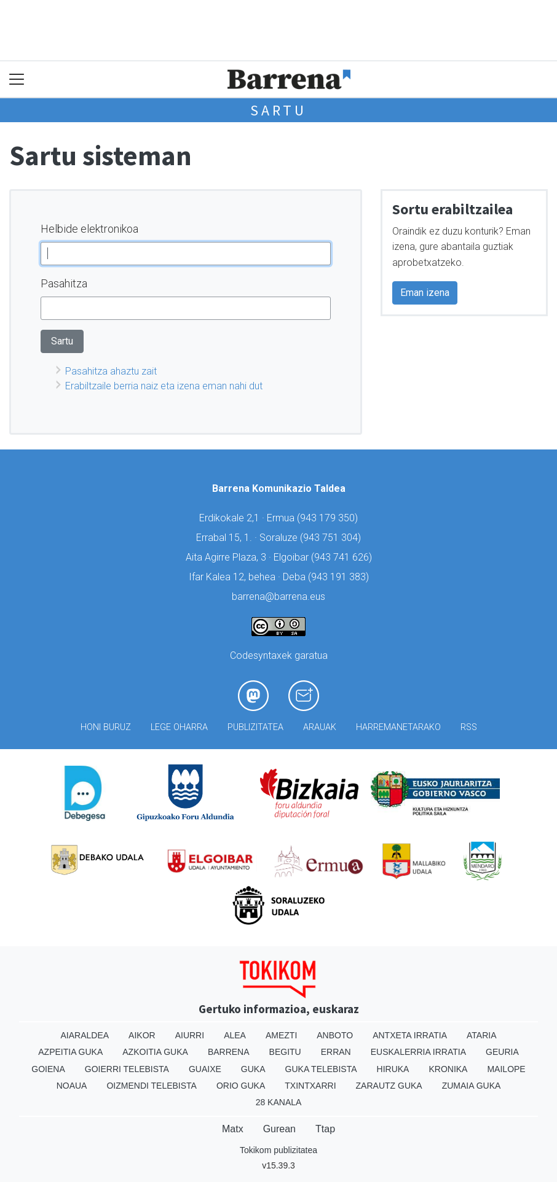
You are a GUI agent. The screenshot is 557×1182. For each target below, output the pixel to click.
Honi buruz (106, 727)
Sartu (278, 110)
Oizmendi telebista (151, 1086)
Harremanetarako (398, 727)
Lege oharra (179, 727)
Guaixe (205, 1069)
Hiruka (393, 1069)
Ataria (482, 1035)
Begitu (285, 1052)
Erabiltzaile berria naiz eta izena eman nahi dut (164, 386)
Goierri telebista (127, 1069)
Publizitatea (255, 727)
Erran (336, 1052)
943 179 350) (329, 518)
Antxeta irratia (410, 1035)
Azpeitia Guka (70, 1052)
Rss (468, 727)
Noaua (72, 1086)
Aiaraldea (85, 1035)
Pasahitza (64, 283)
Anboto (335, 1035)
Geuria (502, 1052)
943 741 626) (343, 557)
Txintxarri (310, 1086)
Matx (232, 1129)
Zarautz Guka (389, 1086)
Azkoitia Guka (155, 1052)
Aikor (142, 1035)
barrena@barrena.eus (278, 596)
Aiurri (189, 1035)
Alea (235, 1035)
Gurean (279, 1129)
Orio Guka (240, 1086)
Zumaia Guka (471, 1086)
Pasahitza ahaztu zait (111, 371)
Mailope (506, 1069)
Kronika (448, 1069)
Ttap (325, 1129)
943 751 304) (332, 537)
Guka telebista (321, 1069)
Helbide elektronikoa (89, 228)
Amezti (281, 1035)
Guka (253, 1069)
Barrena (229, 1052)
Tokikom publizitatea (278, 1150)
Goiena (48, 1069)
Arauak (319, 727)
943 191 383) (340, 577)
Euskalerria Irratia (418, 1052)
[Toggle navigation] (17, 79)
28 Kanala (279, 1102)
